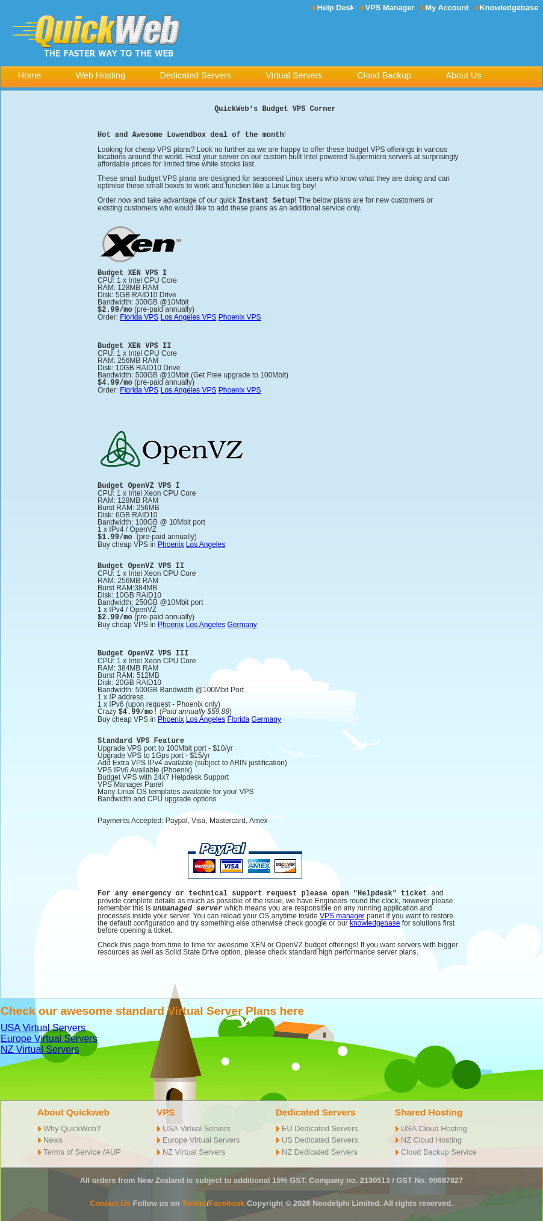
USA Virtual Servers (43, 1022)
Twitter (194, 1197)
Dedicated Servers (195, 75)
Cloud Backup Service (439, 1146)
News (53, 1134)
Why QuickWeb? (72, 1123)
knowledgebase (375, 917)
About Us (463, 75)
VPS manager (342, 910)
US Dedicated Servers (320, 1134)
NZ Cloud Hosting (431, 1134)
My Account (447, 7)
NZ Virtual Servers (40, 1044)
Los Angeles (205, 541)
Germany (242, 621)
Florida (239, 715)
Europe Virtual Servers (49, 1033)
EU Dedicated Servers (320, 1123)
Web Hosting (100, 75)
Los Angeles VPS (189, 315)
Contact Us (110, 1197)
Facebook (227, 1197)
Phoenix (171, 541)
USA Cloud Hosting (434, 1123)
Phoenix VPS (240, 315)
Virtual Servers (293, 75)
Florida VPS (139, 315)
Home (29, 75)
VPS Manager (390, 7)
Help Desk (336, 7)
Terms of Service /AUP (82, 1146)
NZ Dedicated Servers (320, 1146)
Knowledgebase (509, 7)
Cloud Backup (384, 75)
